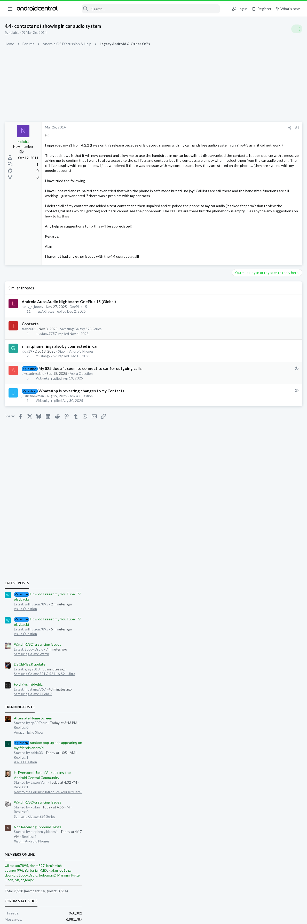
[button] (10, 8)
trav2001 (29, 349)
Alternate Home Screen (253, 414)
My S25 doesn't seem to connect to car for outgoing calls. (91, 388)
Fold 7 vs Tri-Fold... (248, 380)
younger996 (233, 566)
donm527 (256, 562)
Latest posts (236, 279)
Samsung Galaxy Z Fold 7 (253, 390)
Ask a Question (81, 394)
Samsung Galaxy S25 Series (81, 349)
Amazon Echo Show (248, 428)
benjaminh (273, 562)
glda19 (27, 371)
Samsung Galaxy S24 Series (254, 512)
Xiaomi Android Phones (76, 371)
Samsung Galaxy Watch (251, 350)
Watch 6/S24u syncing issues (257, 340)
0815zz (284, 566)
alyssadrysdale (33, 394)
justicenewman (33, 416)
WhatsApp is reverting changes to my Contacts (81, 411)
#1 (214, 128)
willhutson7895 (236, 562)
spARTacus (46, 332)
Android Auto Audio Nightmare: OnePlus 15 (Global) (69, 321)
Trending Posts (239, 403)
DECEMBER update (249, 360)
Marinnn (283, 571)
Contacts (30, 344)
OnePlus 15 (79, 327)
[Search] (142, 8)
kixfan (273, 566)
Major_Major (244, 576)
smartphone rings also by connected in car (60, 366)
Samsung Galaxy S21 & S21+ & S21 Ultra (264, 370)
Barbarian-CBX (256, 566)
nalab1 (14, 32)
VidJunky (43, 398)
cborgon (230, 571)
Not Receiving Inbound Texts (257, 523)
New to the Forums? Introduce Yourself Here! (268, 488)
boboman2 (267, 571)
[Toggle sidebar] (296, 29)
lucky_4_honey (33, 327)
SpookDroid (248, 571)
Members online (239, 550)
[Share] (206, 127)
